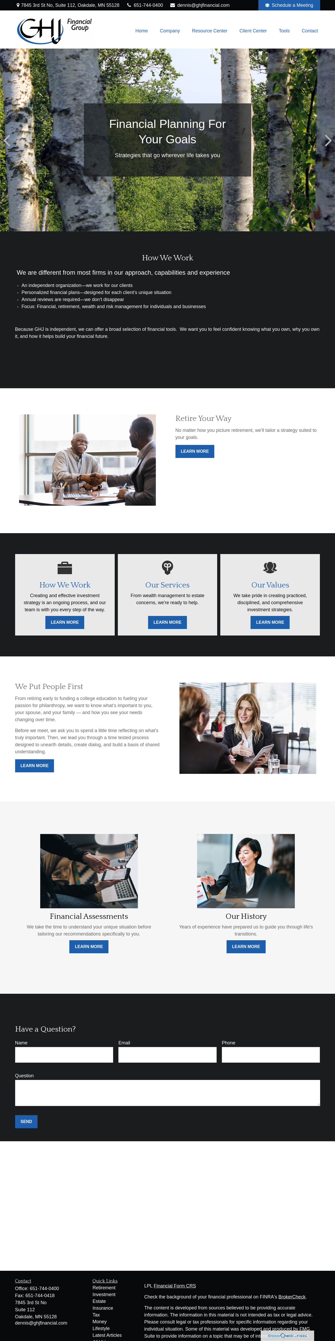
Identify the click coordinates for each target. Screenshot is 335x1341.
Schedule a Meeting (289, 5)
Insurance (103, 1308)
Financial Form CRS (175, 1286)
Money (100, 1321)
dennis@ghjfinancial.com (199, 5)
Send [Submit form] (26, 1121)
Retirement (104, 1287)
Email (124, 1042)
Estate (99, 1301)
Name (21, 1042)
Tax (96, 1315)
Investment (104, 1294)
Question (24, 1075)
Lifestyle (101, 1328)
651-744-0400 (144, 5)
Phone (228, 1042)
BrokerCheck (292, 1296)
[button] (141, 31)
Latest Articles (107, 1335)
